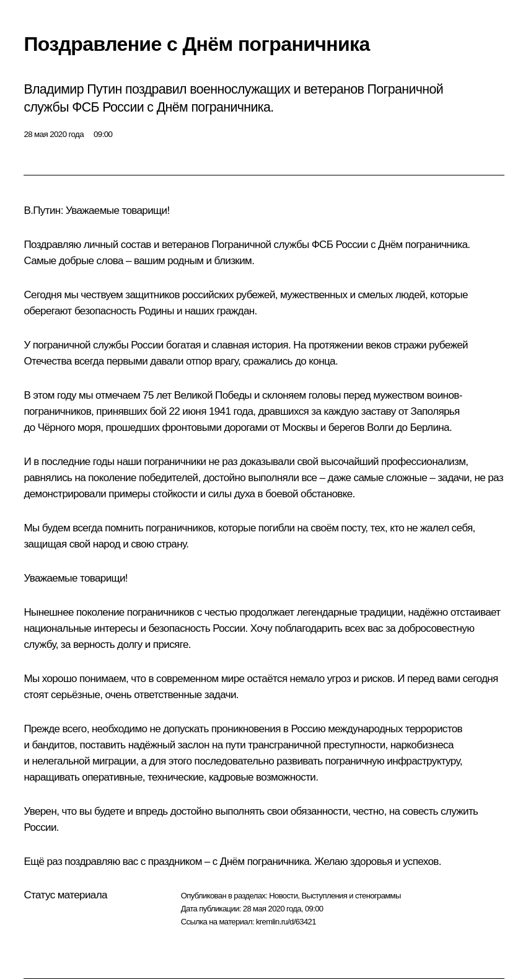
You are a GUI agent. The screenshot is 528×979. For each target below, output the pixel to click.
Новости (283, 895)
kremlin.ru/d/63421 (286, 921)
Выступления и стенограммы (350, 895)
